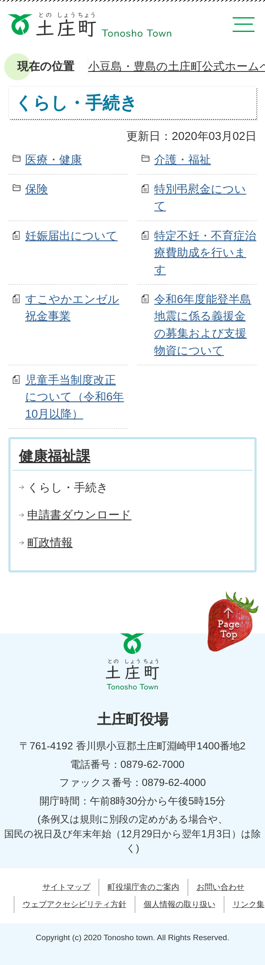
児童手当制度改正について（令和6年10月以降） (74, 397)
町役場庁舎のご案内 (143, 887)
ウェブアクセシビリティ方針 (74, 904)
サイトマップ (66, 887)
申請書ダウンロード (79, 514)
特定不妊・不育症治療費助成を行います (205, 253)
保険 (36, 188)
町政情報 (50, 542)
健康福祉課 (54, 456)
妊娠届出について (71, 235)
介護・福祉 (182, 159)
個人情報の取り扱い (179, 904)
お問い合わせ (220, 887)
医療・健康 (53, 159)
